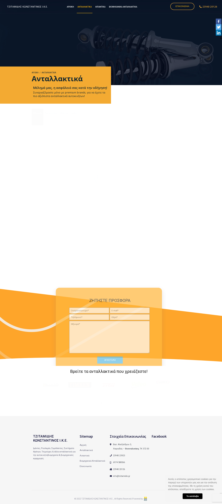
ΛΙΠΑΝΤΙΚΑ (100, 7)
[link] (145, 499)
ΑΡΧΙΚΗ (70, 7)
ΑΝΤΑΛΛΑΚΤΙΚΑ (84, 7)
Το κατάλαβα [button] (192, 496)
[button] (215, 489)
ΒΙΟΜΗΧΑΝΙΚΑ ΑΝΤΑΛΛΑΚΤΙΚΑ (123, 7)
